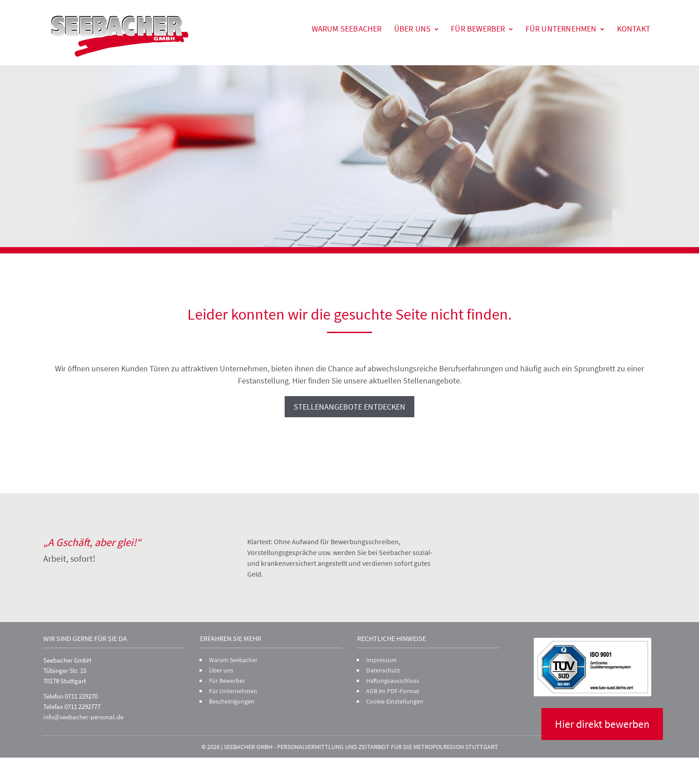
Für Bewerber (478, 28)
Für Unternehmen (561, 28)
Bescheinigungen (231, 701)
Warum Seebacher (347, 28)
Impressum (381, 660)
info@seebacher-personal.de (83, 717)
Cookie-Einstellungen (394, 701)
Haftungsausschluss (392, 681)
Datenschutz (383, 670)
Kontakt (633, 28)
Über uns (412, 28)
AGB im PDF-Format (392, 691)
